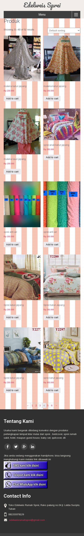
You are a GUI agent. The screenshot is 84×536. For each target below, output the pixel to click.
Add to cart (12, 98)
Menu (42, 14)
